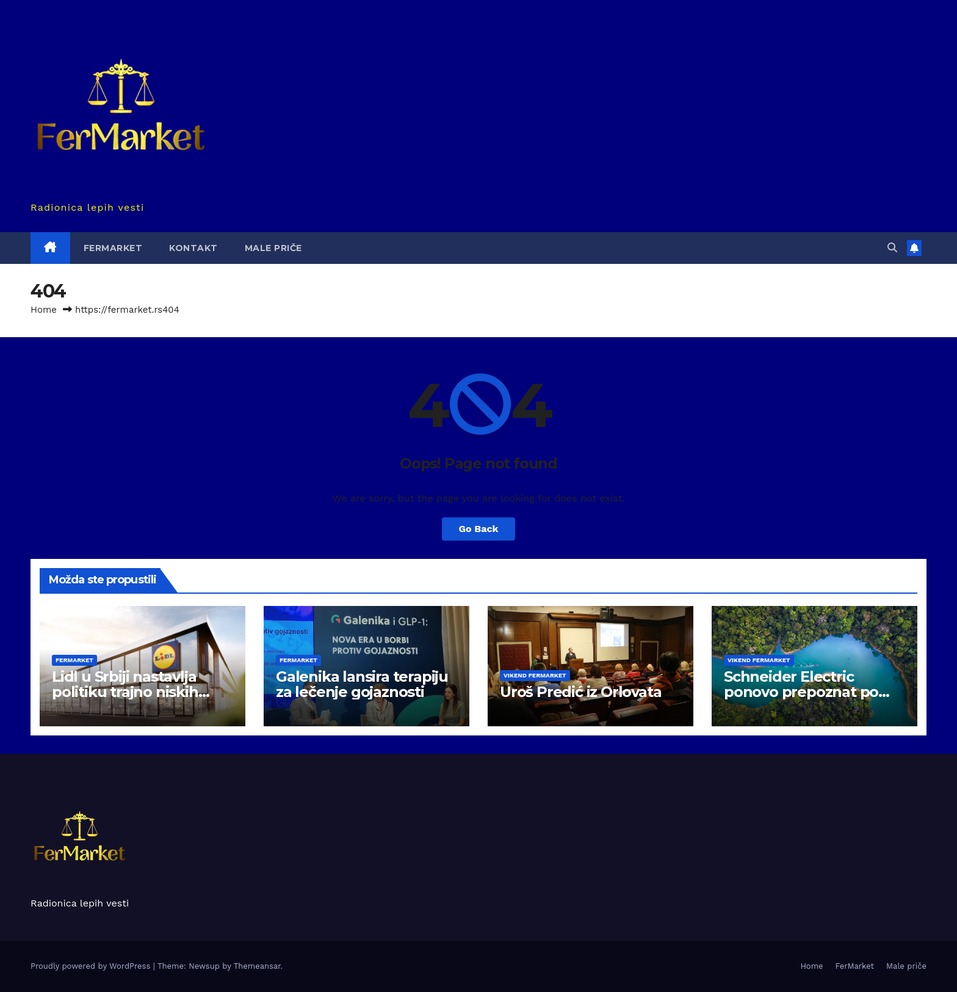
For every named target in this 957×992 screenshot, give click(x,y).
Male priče (273, 248)
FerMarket (113, 248)
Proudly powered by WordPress (92, 966)
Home (44, 309)
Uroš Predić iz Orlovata (580, 692)
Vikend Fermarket (535, 675)
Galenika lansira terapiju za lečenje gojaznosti (362, 684)
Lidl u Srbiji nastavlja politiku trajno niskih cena (125, 692)
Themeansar (257, 966)
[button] (892, 247)
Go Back (479, 528)
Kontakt (193, 248)
